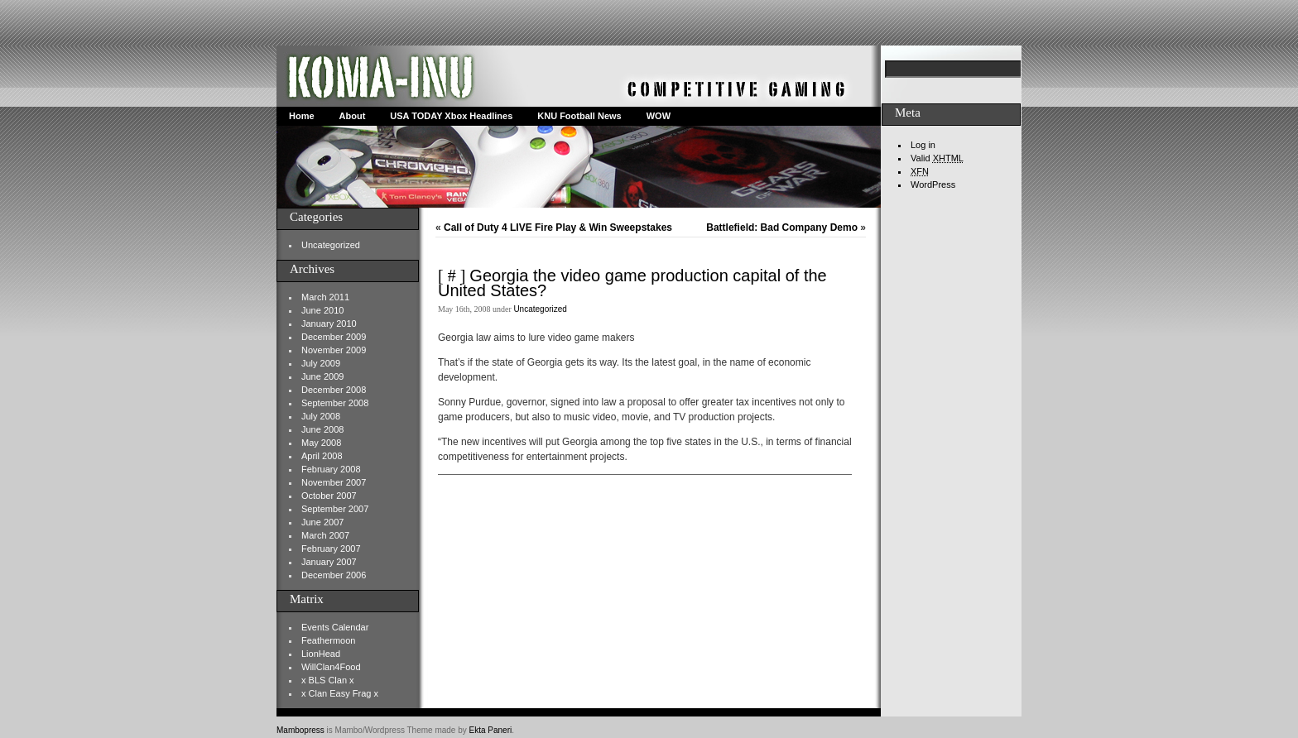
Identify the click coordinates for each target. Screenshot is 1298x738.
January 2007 (329, 562)
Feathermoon (328, 640)
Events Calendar (334, 627)
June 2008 (322, 429)
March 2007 (325, 535)
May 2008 (321, 443)
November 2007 (333, 482)
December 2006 (333, 575)
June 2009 (322, 376)
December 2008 (333, 390)
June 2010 (322, 310)
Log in (923, 145)
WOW (659, 116)
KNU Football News (579, 116)
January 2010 (329, 323)
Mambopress (300, 730)
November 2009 (333, 350)
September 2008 (334, 403)
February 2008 (331, 469)
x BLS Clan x (327, 680)
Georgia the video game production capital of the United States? (632, 283)
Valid (937, 158)
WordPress (933, 184)
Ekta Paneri (490, 730)
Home (302, 116)
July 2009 (320, 363)
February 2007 (331, 549)
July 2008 (320, 416)
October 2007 (329, 496)
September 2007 (334, 509)
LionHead (320, 654)
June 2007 (322, 522)
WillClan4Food (331, 667)
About (352, 116)
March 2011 (325, 297)
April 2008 (322, 456)
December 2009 (333, 337)
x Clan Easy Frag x (339, 693)
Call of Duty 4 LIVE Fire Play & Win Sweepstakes (558, 227)
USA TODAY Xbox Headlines (451, 116)
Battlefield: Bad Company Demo (782, 227)
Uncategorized (330, 245)
